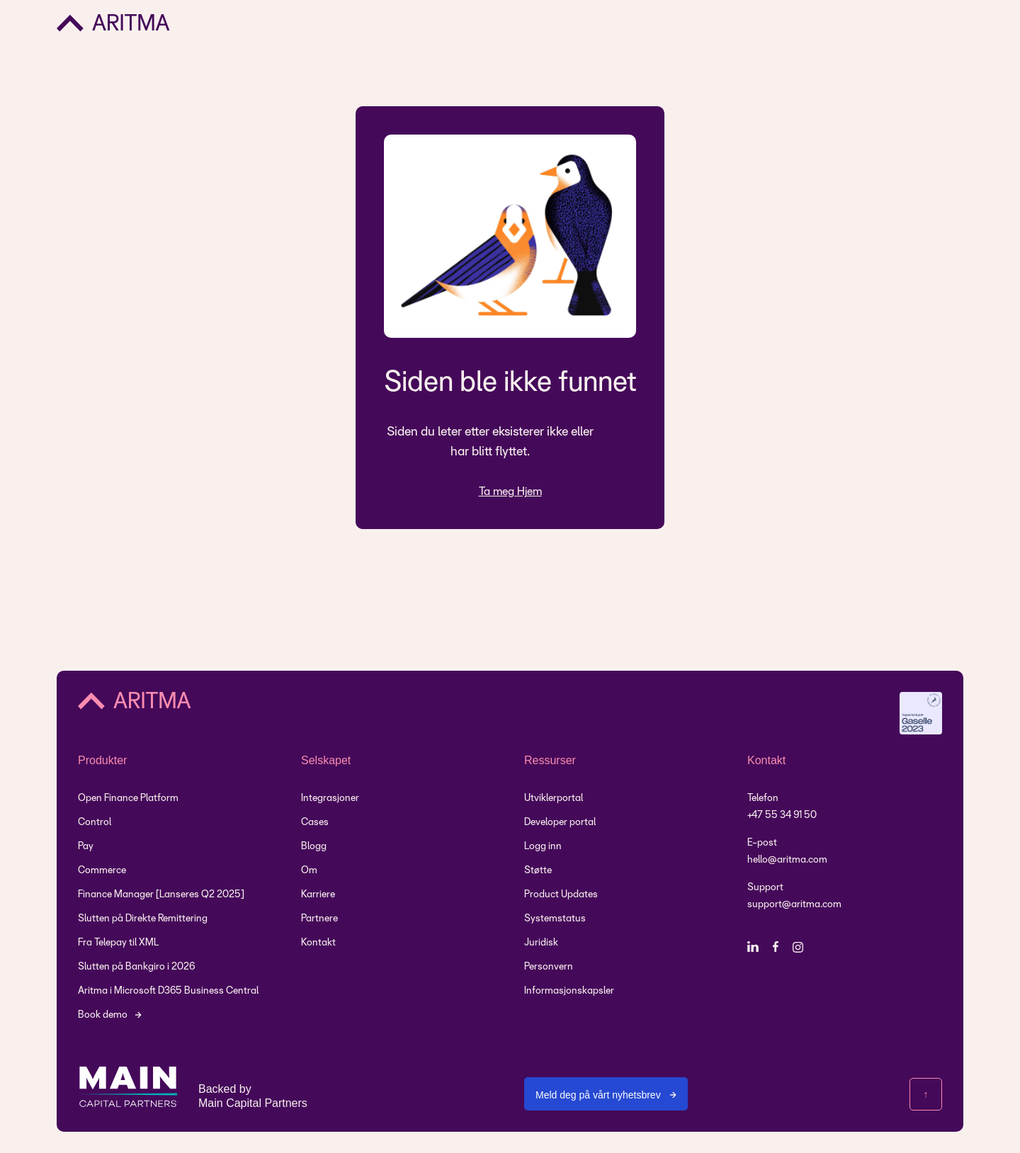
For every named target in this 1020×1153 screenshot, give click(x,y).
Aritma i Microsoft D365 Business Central (168, 991)
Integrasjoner (330, 798)
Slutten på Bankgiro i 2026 (136, 967)
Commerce (102, 870)
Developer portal (560, 822)
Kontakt (318, 943)
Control (94, 822)
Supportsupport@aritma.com (794, 896)
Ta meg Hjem (510, 492)
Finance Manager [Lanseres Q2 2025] (161, 894)
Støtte (538, 870)
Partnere (319, 919)
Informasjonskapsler (569, 991)
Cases (315, 822)
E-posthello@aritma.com (787, 852)
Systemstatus (555, 919)
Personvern (548, 967)
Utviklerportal (553, 798)
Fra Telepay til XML (118, 943)
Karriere (318, 894)
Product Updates (561, 894)
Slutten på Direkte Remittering (143, 919)
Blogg (314, 846)
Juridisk (541, 943)
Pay (86, 846)
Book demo (103, 1015)
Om (309, 870)
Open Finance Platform (128, 798)
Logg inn (543, 846)
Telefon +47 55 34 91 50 (782, 807)
